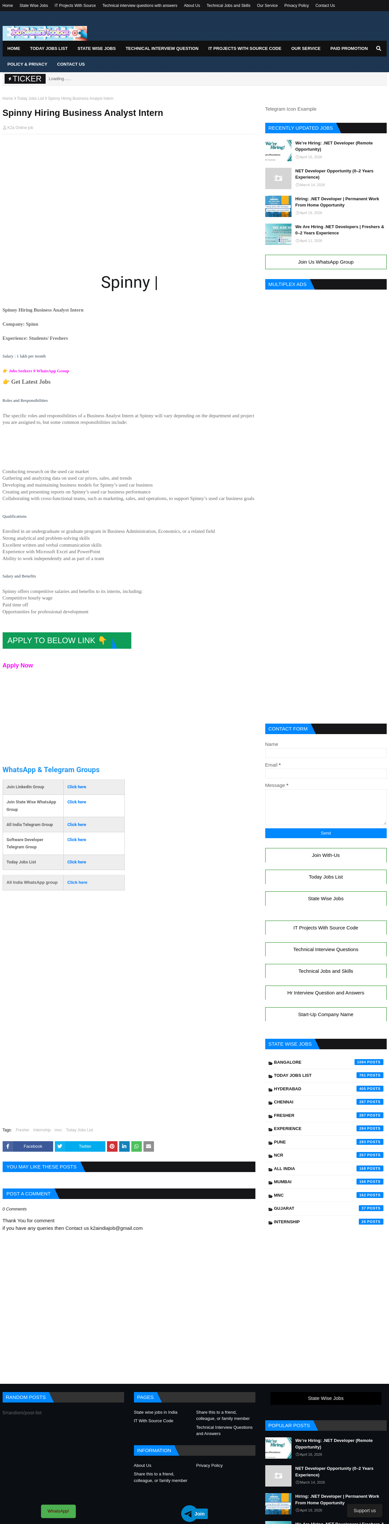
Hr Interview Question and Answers (325, 992)
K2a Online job (20, 127)
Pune (328, 1142)
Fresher (22, 1130)
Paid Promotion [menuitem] (349, 48)
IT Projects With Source (75, 5)
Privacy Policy (296, 5)
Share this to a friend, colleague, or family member (223, 1415)
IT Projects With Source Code (325, 927)
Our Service (267, 5)
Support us (365, 1510)
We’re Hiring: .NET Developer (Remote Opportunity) (334, 146)
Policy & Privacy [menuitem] (28, 64)
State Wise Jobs (34, 5)
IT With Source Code (153, 1420)
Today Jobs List (30, 98)
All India (328, 1168)
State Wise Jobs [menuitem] (96, 48)
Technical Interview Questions (325, 949)
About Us (192, 5)
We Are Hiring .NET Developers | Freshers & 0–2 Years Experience (339, 230)
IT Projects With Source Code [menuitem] (244, 48)
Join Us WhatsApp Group (326, 262)
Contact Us (325, 5)
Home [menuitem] (14, 48)
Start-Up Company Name (325, 1014)
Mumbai (328, 1182)
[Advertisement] (129, 151)
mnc (58, 1130)
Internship (42, 1130)
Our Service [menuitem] (305, 48)
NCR (328, 1155)
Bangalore (328, 1062)
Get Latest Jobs (31, 382)
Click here (76, 786)
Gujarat (328, 1208)
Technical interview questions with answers (139, 5)
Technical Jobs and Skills (228, 5)
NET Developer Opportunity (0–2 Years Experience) (334, 174)
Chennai (328, 1102)
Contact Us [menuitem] (71, 64)
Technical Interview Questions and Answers (224, 1430)
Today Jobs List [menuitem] (49, 48)
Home (8, 5)
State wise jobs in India (156, 1412)
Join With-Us (326, 855)
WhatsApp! (58, 1511)
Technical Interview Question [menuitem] (162, 48)
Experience (328, 1128)
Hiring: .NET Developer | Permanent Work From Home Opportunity (337, 202)
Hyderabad (328, 1089)
